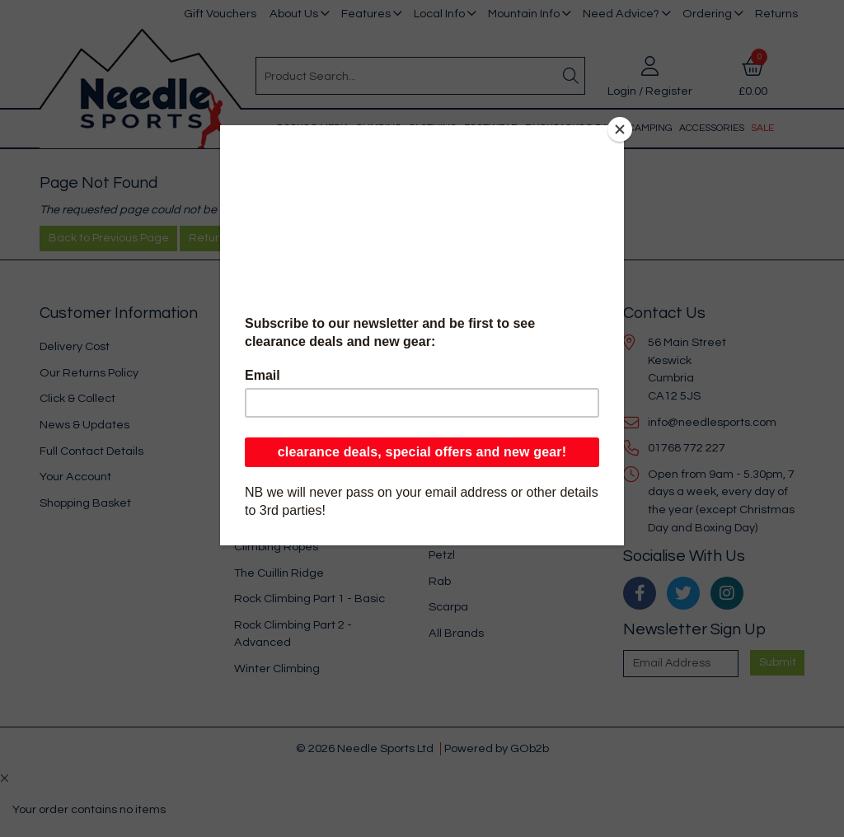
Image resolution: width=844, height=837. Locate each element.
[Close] (619, 129)
